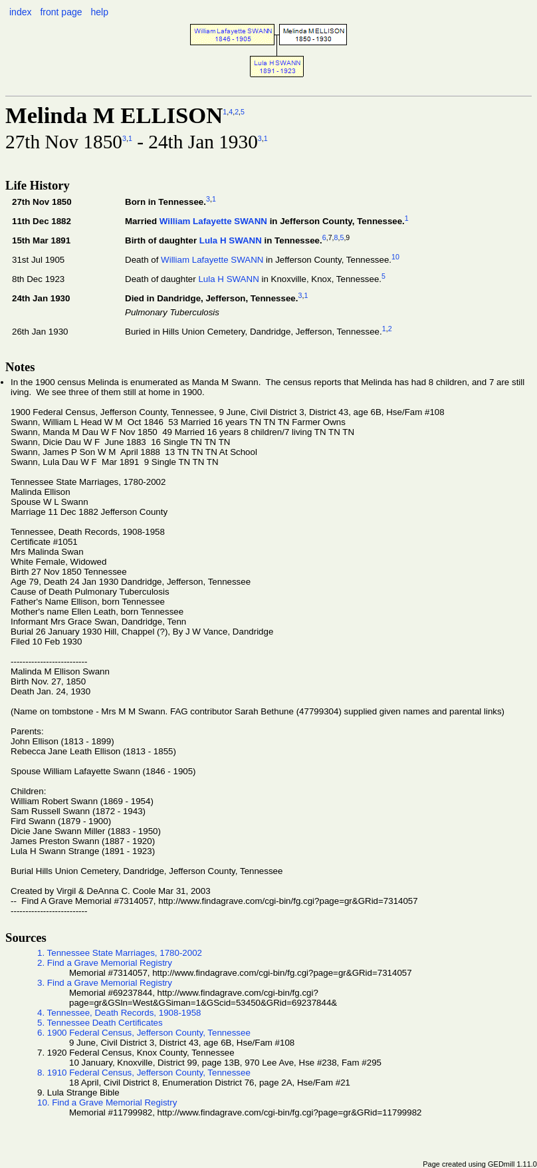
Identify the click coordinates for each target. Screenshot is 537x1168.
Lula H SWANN (230, 240)
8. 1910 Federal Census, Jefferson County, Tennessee (144, 1073)
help (99, 12)
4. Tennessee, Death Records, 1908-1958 (119, 1013)
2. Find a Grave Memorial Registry (104, 963)
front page (61, 12)
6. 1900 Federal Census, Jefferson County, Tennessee (144, 1033)
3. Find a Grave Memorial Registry (104, 983)
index (20, 12)
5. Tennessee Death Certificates (100, 1023)
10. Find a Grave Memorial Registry (107, 1102)
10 (395, 257)
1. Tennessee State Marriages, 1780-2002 (119, 953)
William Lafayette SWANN (213, 221)
